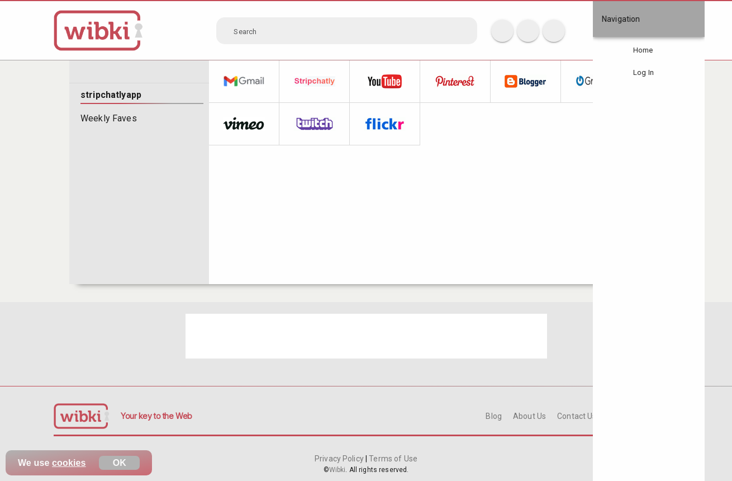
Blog (494, 416)
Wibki (337, 470)
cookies (69, 463)
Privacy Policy (340, 458)
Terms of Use (392, 458)
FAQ (615, 416)
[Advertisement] (366, 336)
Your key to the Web (156, 416)
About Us (529, 416)
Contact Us (576, 416)
